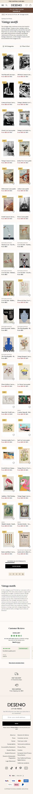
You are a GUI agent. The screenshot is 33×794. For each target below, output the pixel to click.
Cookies (20, 750)
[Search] (6, 5)
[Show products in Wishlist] (26, 5)
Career (13, 741)
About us (12, 735)
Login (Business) (10, 761)
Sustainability (11, 744)
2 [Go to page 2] (16, 574)
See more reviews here (16, 663)
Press (13, 738)
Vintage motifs (24, 14)
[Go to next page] (22, 574)
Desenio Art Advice (23, 735)
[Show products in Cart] (30, 5)
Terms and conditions (24, 744)
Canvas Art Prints (12, 14)
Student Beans (11, 750)
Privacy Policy (14, 727)
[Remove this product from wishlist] (14, 69)
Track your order (22, 741)
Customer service (23, 738)
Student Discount (10, 753)
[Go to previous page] (10, 574)
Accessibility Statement (8, 747)
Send (16, 723)
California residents (23, 763)
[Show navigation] (3, 5)
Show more (16, 566)
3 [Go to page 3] (19, 574)
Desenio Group (21, 789)
